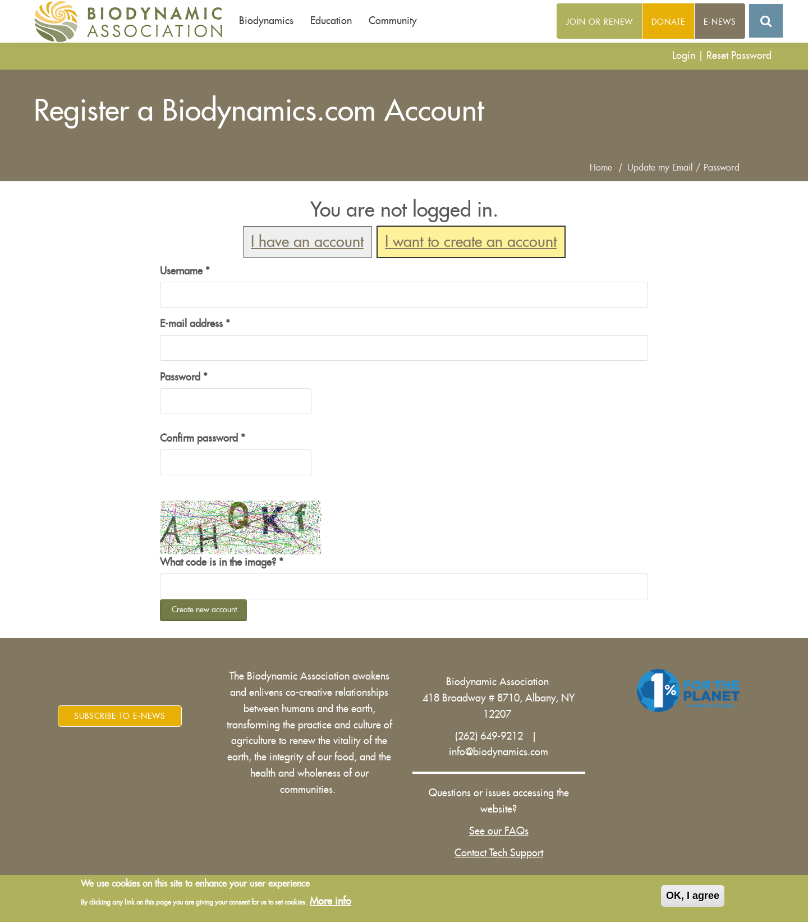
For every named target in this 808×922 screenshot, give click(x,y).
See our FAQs (499, 831)
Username (185, 271)
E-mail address (195, 324)
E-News (720, 22)
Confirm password (202, 438)
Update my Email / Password (683, 167)
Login (683, 56)
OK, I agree (692, 895)
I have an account (307, 242)
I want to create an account (471, 242)
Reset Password (739, 56)
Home (601, 167)
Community (393, 21)
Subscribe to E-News (120, 716)
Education (331, 21)
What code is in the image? (221, 562)
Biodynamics (266, 21)
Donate (668, 22)
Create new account (204, 609)
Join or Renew (599, 22)
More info (330, 901)
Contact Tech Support (498, 853)
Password (184, 377)
